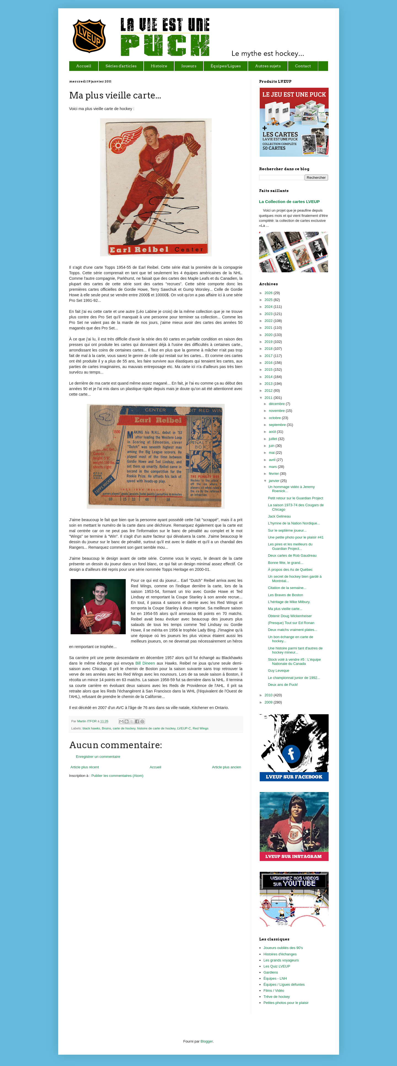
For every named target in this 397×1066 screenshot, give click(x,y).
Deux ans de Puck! (283, 685)
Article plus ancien (226, 767)
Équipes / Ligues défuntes (284, 984)
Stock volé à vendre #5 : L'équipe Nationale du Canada (294, 661)
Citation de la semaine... (287, 588)
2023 (269, 314)
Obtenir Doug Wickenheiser (290, 616)
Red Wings (200, 728)
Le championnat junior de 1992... (294, 678)
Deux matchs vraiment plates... (292, 630)
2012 (269, 390)
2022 (269, 321)
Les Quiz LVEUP (277, 966)
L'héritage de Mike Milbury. (289, 602)
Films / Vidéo (274, 990)
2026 (269, 293)
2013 (269, 384)
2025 (269, 300)
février (274, 473)
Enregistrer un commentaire (98, 757)
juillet (273, 439)
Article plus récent (85, 767)
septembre (278, 425)
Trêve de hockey (277, 997)
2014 (269, 377)
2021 (269, 328)
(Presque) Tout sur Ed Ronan (291, 623)
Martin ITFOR (87, 721)
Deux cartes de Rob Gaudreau (292, 555)
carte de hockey (124, 728)
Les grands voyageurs (281, 960)
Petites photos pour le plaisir (286, 1003)
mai (272, 453)
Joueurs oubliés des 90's (283, 948)
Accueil (155, 767)
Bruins (106, 728)
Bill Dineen (145, 663)
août (273, 432)
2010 (269, 695)
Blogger (207, 1041)
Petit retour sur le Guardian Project (295, 498)
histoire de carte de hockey (156, 728)
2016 (269, 363)
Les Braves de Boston (285, 595)
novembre (277, 411)
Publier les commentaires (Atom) (117, 776)
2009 (269, 702)
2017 (269, 356)
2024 (269, 307)
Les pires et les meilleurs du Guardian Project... (290, 546)
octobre (275, 418)
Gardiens (271, 972)
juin (272, 446)
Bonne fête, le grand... (285, 563)
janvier (274, 481)
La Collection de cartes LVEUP (289, 201)
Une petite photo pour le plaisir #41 (296, 537)
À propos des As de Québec (290, 569)
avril (272, 460)
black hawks (91, 728)
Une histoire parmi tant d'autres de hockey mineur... (295, 650)
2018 (269, 349)
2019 (269, 342)
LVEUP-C (184, 728)
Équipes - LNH (275, 978)
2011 (269, 398)
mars (273, 467)
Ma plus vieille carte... (285, 609)
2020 (269, 335)
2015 (269, 369)
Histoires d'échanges (280, 954)
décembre (277, 404)
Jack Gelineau (279, 516)
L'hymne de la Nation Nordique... (294, 523)
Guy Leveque (278, 670)
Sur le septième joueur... (287, 530)
